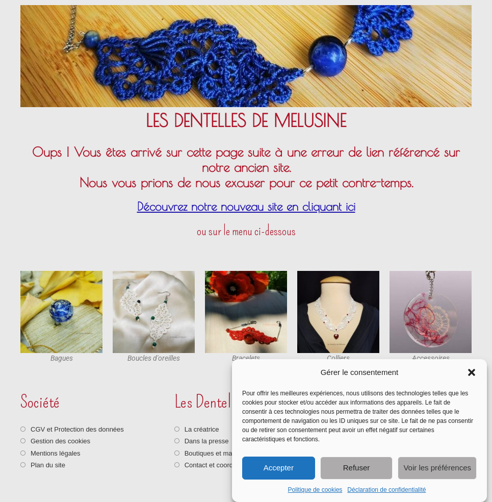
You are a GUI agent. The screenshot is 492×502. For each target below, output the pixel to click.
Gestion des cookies (60, 441)
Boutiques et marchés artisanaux (233, 453)
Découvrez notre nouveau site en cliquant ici (246, 206)
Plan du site (48, 465)
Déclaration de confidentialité (386, 489)
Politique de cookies (315, 489)
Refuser (356, 467)
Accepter (279, 467)
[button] (472, 372)
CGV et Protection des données (77, 429)
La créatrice (202, 429)
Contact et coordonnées (220, 465)
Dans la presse (207, 441)
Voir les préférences (437, 467)
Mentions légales (56, 453)
